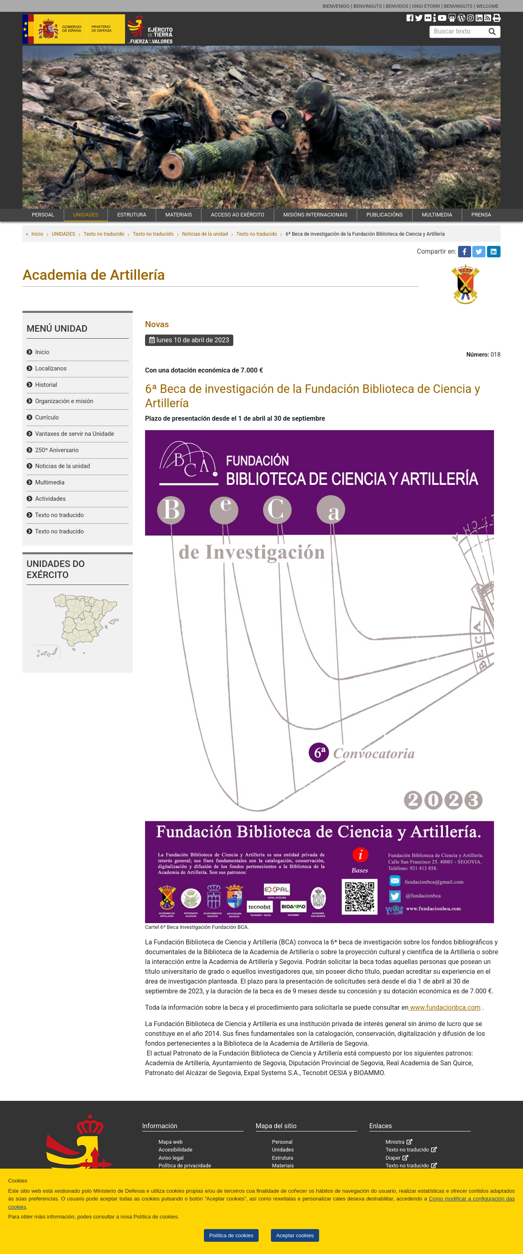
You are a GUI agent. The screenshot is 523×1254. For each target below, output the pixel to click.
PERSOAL (43, 215)
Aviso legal (171, 1158)
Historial (44, 385)
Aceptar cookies (295, 1235)
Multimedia (48, 482)
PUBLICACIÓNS (385, 215)
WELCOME (487, 6)
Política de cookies (231, 1235)
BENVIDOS (397, 6)
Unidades (283, 1150)
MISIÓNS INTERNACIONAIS (315, 215)
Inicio (37, 234)
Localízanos (49, 368)
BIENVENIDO (336, 6)
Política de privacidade (185, 1166)
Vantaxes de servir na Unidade (73, 434)
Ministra (395, 1142)
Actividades (49, 498)
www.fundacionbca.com (445, 1007)
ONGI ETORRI (426, 6)
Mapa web (171, 1142)
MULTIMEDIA (437, 215)
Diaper (393, 1158)
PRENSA (481, 215)
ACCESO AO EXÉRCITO (237, 215)
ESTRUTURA (131, 215)
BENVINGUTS (367, 6)
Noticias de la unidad (205, 234)
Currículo (45, 417)
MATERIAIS (178, 215)
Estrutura (282, 1158)
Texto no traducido (104, 234)
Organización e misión (62, 401)
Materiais (283, 1166)
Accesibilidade (175, 1150)
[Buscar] (492, 32)
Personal (282, 1142)
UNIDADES (86, 215)
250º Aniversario (55, 450)
